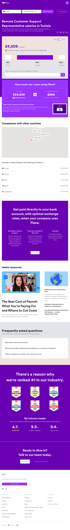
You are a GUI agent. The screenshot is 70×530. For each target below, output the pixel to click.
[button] (35, 141)
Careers (50, 501)
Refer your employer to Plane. (11, 111)
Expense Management (9, 513)
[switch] (59, 39)
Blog (26, 504)
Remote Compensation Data (34, 507)
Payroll (4, 501)
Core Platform (6, 498)
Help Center (28, 513)
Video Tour (28, 517)
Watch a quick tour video (41, 461)
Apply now (35, 253)
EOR (3, 507)
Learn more (43, 50)
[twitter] (63, 32)
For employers (62, 11)
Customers (28, 501)
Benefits (4, 504)
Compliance (5, 517)
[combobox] (3, 12)
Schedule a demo (14, 484)
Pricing (27, 498)
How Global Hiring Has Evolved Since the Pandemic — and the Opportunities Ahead (56, 312)
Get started (25, 461)
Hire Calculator (29, 510)
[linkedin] (66, 32)
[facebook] (60, 32)
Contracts (5, 510)
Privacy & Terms (53, 504)
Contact (50, 498)
